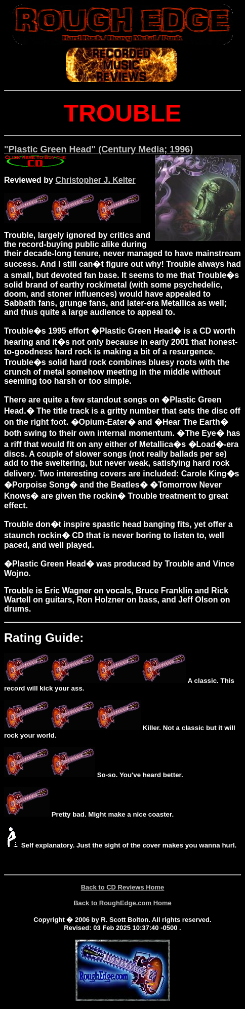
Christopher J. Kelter (95, 180)
